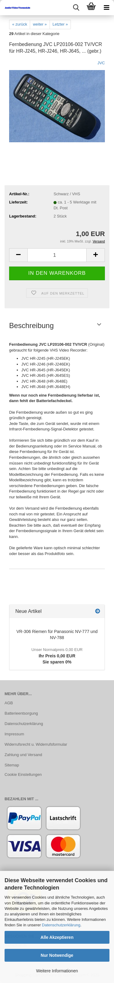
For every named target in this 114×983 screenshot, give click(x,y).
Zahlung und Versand (23, 754)
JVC (101, 63)
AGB (9, 703)
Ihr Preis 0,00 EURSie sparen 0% (56, 655)
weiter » (40, 24)
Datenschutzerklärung (61, 925)
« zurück (19, 24)
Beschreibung (31, 325)
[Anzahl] (57, 255)
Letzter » (60, 24)
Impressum (14, 734)
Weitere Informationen (57, 970)
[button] (18, 255)
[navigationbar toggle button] (106, 7)
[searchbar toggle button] (76, 7)
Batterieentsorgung (21, 713)
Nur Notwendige (57, 955)
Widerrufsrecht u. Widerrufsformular (36, 744)
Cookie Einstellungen (23, 774)
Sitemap (12, 765)
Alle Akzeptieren (56, 937)
